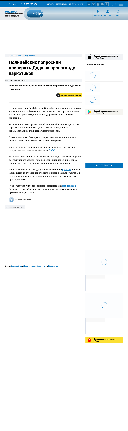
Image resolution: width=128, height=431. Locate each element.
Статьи (20, 56)
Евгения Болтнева (23, 200)
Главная (12, 56)
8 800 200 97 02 (31, 4)
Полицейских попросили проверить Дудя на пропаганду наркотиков (42, 68)
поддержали (69, 185)
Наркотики (41, 265)
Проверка (53, 265)
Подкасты (98, 15)
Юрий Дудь (16, 265)
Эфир (118, 15)
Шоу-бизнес (30, 56)
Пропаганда (29, 265)
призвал (66, 169)
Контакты (50, 4)
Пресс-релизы (61, 4)
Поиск (114, 4)
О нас (80, 4)
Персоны (107, 15)
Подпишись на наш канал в (70, 95)
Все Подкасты (104, 165)
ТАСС (52, 150)
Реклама (72, 4)
